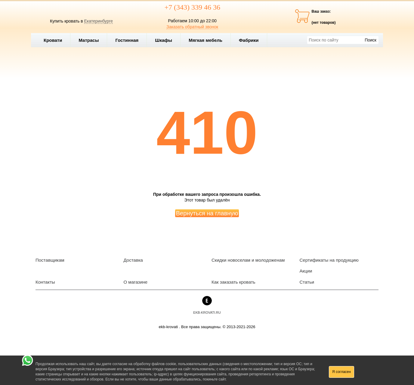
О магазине (136, 282)
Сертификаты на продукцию (329, 260)
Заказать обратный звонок (192, 26)
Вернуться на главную (207, 213)
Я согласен (341, 372)
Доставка (133, 260)
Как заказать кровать (233, 282)
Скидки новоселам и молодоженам (248, 260)
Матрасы (89, 40)
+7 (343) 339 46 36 (192, 7)
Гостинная (129, 40)
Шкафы (163, 40)
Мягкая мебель (208, 40)
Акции (306, 270)
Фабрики (251, 40)
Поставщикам (50, 260)
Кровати (55, 40)
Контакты (45, 282)
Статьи (307, 282)
